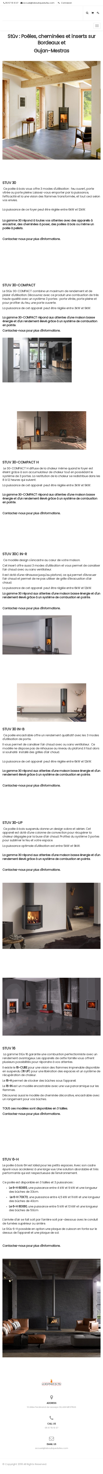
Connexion (65, 2)
